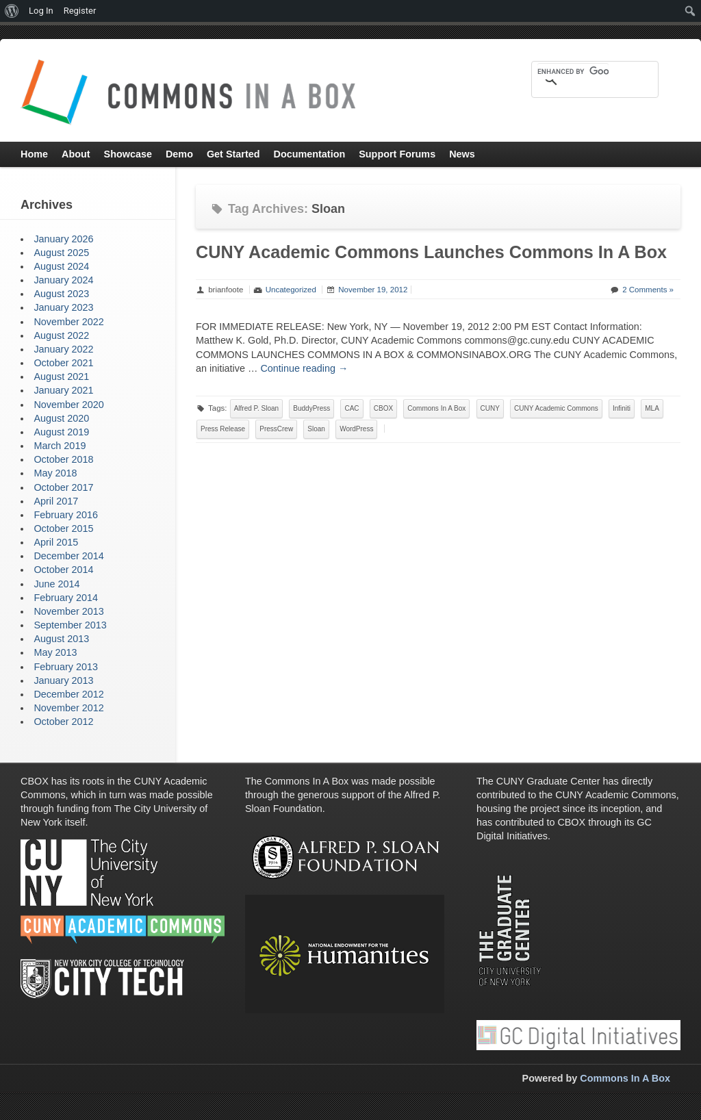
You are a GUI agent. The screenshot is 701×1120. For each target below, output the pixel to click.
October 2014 (63, 569)
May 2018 (55, 473)
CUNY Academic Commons (556, 408)
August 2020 (61, 418)
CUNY (490, 408)
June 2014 (56, 583)
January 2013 (63, 680)
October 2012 (63, 721)
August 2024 (61, 266)
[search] (573, 71)
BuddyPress (311, 408)
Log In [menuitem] (41, 10)
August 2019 (61, 432)
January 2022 (63, 349)
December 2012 (68, 694)
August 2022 (61, 335)
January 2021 (63, 390)
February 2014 (66, 597)
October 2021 (63, 362)
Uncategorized (291, 289)
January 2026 (63, 238)
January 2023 (63, 307)
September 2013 (70, 625)
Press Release (223, 429)
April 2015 (56, 542)
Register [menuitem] (80, 10)
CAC (351, 408)
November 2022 (68, 321)
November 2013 (68, 611)
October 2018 (63, 459)
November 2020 (68, 404)
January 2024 (63, 280)
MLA (652, 408)
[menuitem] (12, 11)
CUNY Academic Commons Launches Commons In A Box (431, 252)
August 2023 (61, 293)
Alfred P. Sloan (256, 408)
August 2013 (61, 638)
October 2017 (63, 487)
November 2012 (68, 707)
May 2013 (55, 652)
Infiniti (621, 408)
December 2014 (68, 555)
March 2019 (60, 445)
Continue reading (304, 368)
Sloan (316, 429)
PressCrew (276, 429)
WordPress (356, 429)
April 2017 (56, 501)
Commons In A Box (436, 408)
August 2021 (61, 376)
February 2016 (66, 514)
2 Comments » (648, 289)
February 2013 (66, 666)
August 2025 (61, 252)
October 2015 (63, 528)
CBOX (383, 408)
